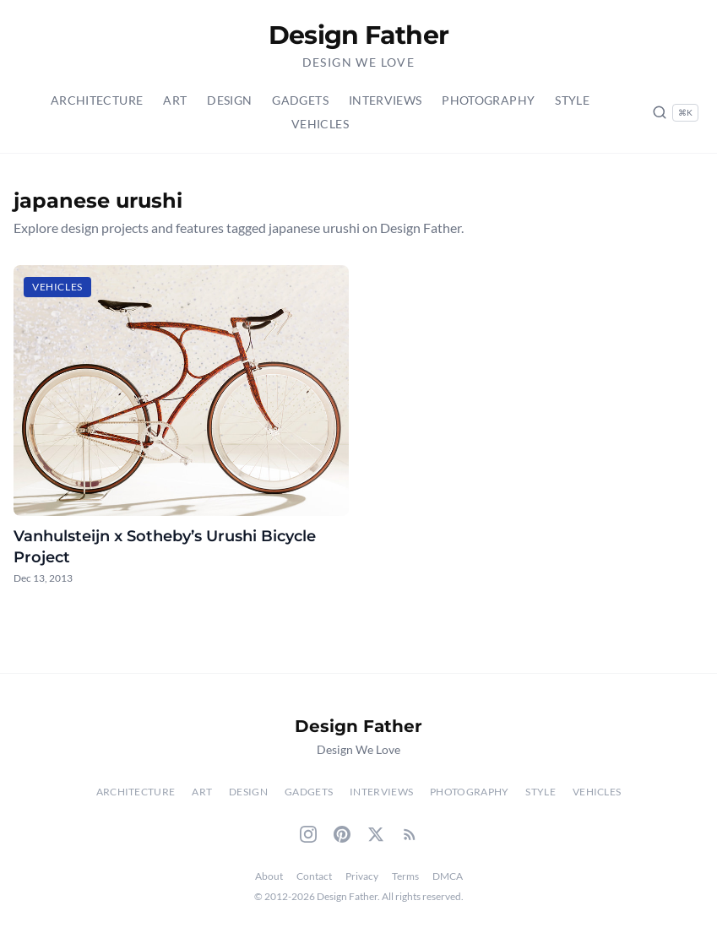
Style (572, 100)
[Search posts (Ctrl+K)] (675, 113)
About (269, 876)
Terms (405, 876)
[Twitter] (375, 834)
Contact (314, 876)
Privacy (361, 876)
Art (175, 100)
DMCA (447, 876)
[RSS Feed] (409, 834)
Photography (488, 100)
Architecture (97, 100)
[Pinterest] (342, 834)
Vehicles (320, 124)
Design (229, 100)
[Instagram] (308, 834)
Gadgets (300, 100)
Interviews (385, 100)
